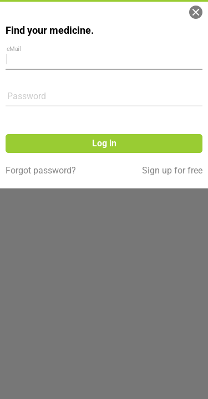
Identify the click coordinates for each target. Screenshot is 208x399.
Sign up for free (172, 170)
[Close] (195, 12)
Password (26, 96)
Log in (104, 143)
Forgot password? (41, 170)
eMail (14, 48)
